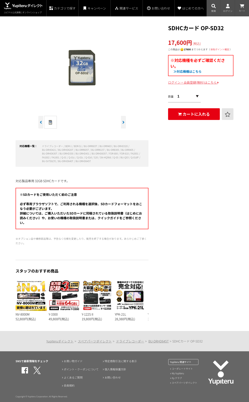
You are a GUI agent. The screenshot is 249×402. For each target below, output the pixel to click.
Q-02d (88, 157)
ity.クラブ (177, 378)
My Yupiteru (178, 373)
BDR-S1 (78, 146)
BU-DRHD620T (66, 149)
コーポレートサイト (182, 368)
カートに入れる (194, 114)
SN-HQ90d (105, 157)
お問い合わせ (112, 377)
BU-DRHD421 (49, 149)
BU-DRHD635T (99, 153)
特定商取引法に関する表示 (120, 361)
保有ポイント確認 (219, 49)
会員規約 (69, 386)
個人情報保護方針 (115, 369)
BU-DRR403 (106, 146)
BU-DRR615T (98, 149)
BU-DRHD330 (67, 153)
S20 (96, 157)
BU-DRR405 (127, 149)
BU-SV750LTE (49, 161)
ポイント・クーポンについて (81, 369)
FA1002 (46, 157)
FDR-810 (124, 153)
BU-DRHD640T (66, 161)
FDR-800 (113, 153)
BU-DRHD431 (83, 153)
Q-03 (116, 157)
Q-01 (64, 157)
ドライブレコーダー (53, 146)
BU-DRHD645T (83, 161)
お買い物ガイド (73, 361)
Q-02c (80, 157)
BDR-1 (68, 146)
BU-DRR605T (83, 149)
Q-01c (72, 157)
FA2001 (135, 153)
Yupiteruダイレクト (60, 341)
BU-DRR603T (91, 146)
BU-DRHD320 (121, 146)
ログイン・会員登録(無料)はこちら (193, 82)
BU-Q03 (124, 157)
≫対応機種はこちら (188, 71)
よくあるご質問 (73, 377)
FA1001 (56, 157)
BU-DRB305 (113, 149)
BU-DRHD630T (50, 153)
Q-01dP (135, 157)
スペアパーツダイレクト (95, 341)
